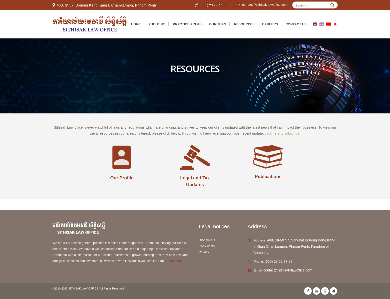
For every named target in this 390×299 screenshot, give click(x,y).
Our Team (217, 24)
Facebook (308, 291)
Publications (268, 176)
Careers (270, 24)
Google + (325, 291)
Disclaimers (207, 240)
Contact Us (295, 24)
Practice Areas (187, 24)
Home (136, 24)
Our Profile (121, 177)
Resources (244, 24)
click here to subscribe (282, 133)
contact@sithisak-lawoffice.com (287, 270)
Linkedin (316, 291)
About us (156, 24)
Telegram (333, 291)
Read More (173, 261)
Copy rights (207, 246)
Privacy (204, 252)
